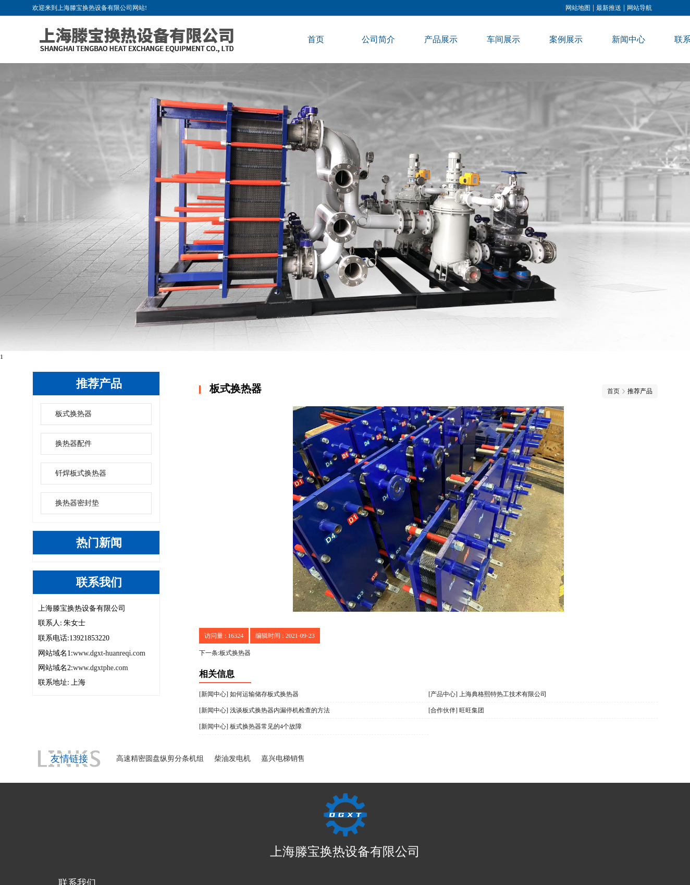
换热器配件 (73, 443)
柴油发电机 (232, 758)
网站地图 (577, 7)
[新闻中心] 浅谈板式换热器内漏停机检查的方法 (264, 710)
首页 (315, 39)
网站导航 (639, 7)
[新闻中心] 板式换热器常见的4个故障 (250, 726)
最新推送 (608, 7)
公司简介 (378, 39)
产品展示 (441, 39)
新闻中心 (628, 39)
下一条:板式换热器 (225, 653)
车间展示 (503, 39)
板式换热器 (73, 414)
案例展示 (566, 39)
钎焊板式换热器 (80, 473)
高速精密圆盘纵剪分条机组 (160, 758)
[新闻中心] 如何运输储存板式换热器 (249, 694)
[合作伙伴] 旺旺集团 (456, 710)
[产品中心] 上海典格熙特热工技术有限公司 (487, 694)
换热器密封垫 (77, 503)
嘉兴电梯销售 (283, 758)
